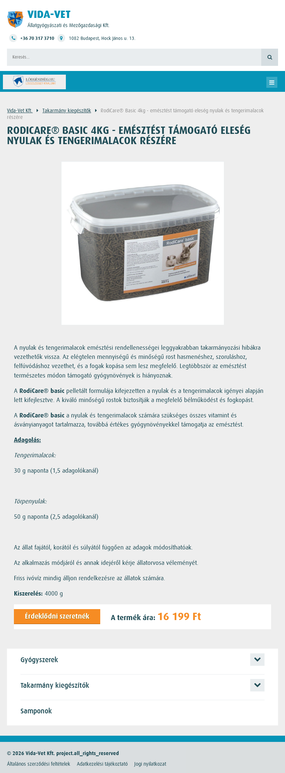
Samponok (36, 711)
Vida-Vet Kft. (20, 110)
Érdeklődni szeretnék (57, 616)
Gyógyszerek (39, 660)
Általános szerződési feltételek (38, 764)
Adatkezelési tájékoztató (102, 764)
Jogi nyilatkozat (150, 764)
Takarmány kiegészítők (66, 110)
